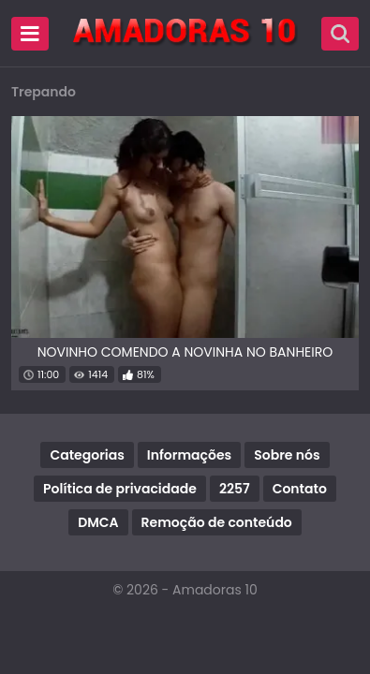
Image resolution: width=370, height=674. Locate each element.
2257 (234, 488)
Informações (189, 455)
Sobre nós (286, 455)
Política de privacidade (120, 488)
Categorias (87, 455)
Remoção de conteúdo (216, 522)
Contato (300, 488)
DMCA (98, 522)
